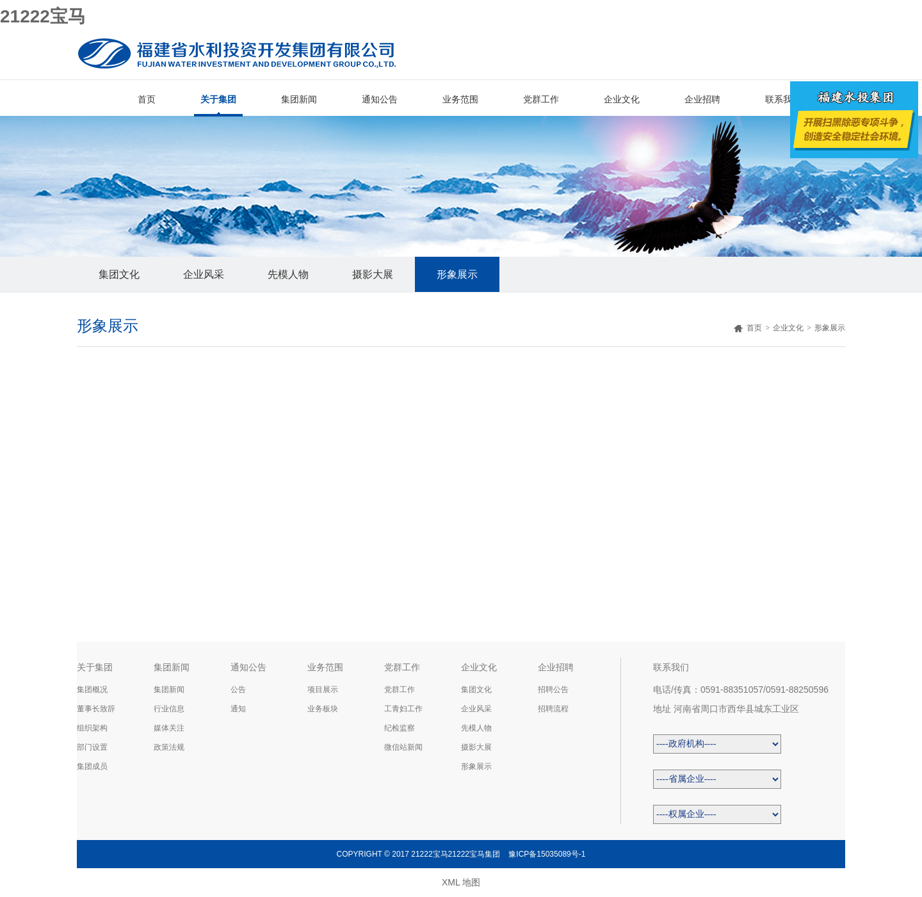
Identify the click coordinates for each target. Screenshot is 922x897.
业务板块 (322, 708)
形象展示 (457, 274)
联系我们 (783, 99)
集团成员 (92, 766)
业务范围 (460, 99)
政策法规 (169, 747)
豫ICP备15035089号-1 (546, 854)
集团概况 (92, 689)
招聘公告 (553, 689)
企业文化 (622, 99)
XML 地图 (461, 882)
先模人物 (288, 274)
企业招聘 (702, 99)
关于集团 (218, 99)
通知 (238, 708)
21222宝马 (43, 16)
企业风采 (203, 274)
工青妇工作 (403, 708)
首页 (147, 99)
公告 (238, 689)
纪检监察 (399, 727)
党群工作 (541, 99)
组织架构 (92, 727)
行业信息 (169, 708)
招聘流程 (553, 708)
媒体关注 (169, 727)
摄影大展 (372, 274)
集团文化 (119, 274)
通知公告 (380, 99)
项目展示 (322, 689)
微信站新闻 (403, 747)
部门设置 (92, 747)
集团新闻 (299, 99)
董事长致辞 (96, 708)
